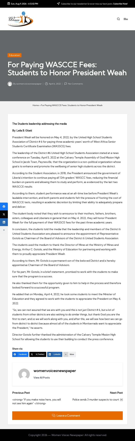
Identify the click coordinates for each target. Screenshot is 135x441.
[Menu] (125, 19)
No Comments (73, 83)
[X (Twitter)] (37, 354)
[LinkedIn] (54, 354)
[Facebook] (20, 354)
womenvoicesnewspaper (55, 370)
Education (14, 55)
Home (36, 105)
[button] (42, 377)
